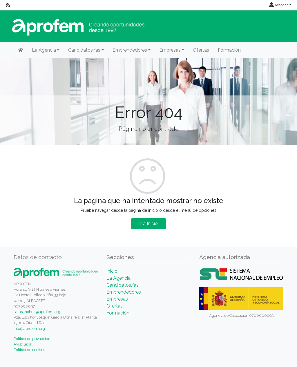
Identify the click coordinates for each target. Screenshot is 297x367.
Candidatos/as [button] (84, 50)
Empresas (117, 299)
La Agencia (118, 278)
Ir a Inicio (148, 223)
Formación (229, 50)
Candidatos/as (122, 285)
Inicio (111, 271)
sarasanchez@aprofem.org (37, 312)
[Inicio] (21, 50)
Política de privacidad (32, 339)
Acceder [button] (279, 5)
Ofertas (201, 50)
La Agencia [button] (44, 50)
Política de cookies (29, 350)
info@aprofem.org (29, 328)
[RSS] (8, 5)
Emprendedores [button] (130, 50)
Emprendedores (123, 292)
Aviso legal (23, 344)
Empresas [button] (170, 50)
